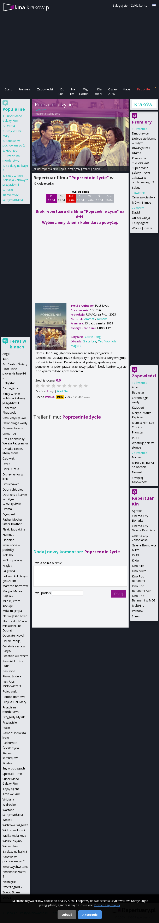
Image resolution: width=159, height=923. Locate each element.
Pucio (135, 438)
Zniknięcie (9, 882)
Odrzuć (67, 915)
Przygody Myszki (13, 717)
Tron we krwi (11, 794)
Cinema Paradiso (13, 428)
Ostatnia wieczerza (15, 656)
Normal (137, 472)
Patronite (143, 89)
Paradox (137, 611)
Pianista (137, 432)
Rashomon (9, 743)
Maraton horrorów (15, 586)
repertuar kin (50, 169)
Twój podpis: (42, 593)
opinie (97, 169)
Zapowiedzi (45, 89)
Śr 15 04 (99, 198)
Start (8, 89)
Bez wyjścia (10, 388)
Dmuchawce (140, 133)
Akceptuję (90, 915)
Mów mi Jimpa (141, 202)
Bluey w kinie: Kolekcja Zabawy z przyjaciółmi (15, 180)
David (136, 212)
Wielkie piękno (12, 841)
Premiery (24, 89)
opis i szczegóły (70, 169)
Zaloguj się (120, 5)
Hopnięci (12, 150)
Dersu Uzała (10, 469)
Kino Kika (138, 566)
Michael (137, 457)
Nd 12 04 (71, 198)
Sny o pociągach (13, 768)
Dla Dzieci (98, 91)
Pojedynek (9, 691)
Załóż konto (139, 5)
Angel (6, 354)
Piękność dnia (11, 676)
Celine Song (53, 113)
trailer (86, 169)
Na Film (72, 91)
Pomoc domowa (13, 697)
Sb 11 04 (61, 198)
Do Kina (61, 91)
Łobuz (136, 188)
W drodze (9, 805)
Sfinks (136, 616)
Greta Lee (89, 341)
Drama (136, 153)
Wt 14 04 (90, 198)
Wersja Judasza (142, 228)
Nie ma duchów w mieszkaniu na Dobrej (14, 625)
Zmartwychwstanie (15, 867)
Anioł (5, 359)
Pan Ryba (8, 671)
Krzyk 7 (7, 566)
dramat (89, 319)
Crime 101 (9, 434)
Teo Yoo (104, 341)
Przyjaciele (9, 722)
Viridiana (8, 799)
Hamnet (8, 535)
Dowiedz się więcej (107, 905)
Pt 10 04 (51, 198)
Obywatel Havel (13, 635)
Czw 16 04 (109, 198)
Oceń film (62, 391)
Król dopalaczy (12, 560)
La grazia (8, 571)
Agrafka (137, 511)
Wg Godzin (84, 91)
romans (102, 319)
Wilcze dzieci (10, 846)
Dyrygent (8, 514)
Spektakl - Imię (12, 774)
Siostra (7, 763)
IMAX (135, 555)
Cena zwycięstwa (143, 197)
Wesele (7, 820)
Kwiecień (138, 407)
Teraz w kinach (18, 344)
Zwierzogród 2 (12, 887)
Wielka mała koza (14, 836)
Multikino (138, 605)
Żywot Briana (11, 892)
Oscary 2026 (113, 91)
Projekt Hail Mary (14, 702)
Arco (135, 387)
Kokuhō (7, 555)
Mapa (126, 89)
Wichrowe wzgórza (15, 825)
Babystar (138, 392)
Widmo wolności (13, 830)
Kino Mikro (139, 571)
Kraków (143, 104)
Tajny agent (140, 223)
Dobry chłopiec (12, 489)
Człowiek (8, 458)
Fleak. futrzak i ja (13, 529)
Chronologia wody (14, 423)
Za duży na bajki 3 (14, 851)
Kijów (135, 560)
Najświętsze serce (14, 616)
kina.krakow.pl (33, 7)
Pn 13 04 (80, 198)
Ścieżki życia (10, 748)
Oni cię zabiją (141, 218)
